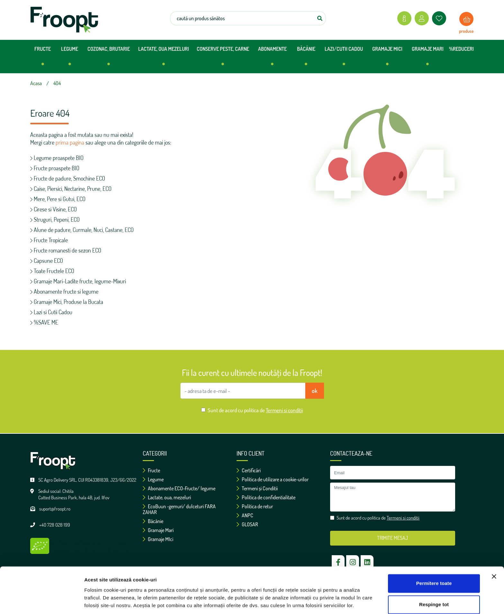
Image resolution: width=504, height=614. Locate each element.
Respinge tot (434, 582)
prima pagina (70, 142)
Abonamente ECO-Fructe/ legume (179, 488)
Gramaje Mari (158, 530)
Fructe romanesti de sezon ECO (65, 250)
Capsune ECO (46, 260)
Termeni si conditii (284, 410)
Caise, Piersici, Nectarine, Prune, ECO (71, 188)
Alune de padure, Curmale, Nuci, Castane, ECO (82, 229)
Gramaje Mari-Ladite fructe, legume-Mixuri (78, 281)
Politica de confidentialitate (266, 497)
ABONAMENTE (272, 59)
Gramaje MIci (158, 539)
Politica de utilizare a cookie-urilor (273, 479)
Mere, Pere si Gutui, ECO (58, 198)
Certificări (249, 470)
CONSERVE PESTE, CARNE (223, 59)
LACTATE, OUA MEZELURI (163, 59)
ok (315, 390)
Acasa (36, 83)
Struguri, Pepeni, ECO (55, 219)
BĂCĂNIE (306, 59)
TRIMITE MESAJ (392, 538)
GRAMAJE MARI (428, 59)
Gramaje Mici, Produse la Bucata (66, 301)
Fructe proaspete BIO (54, 168)
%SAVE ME (44, 322)
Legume (153, 479)
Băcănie (153, 521)
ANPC (245, 515)
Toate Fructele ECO (52, 270)
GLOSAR (247, 524)
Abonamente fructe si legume (64, 291)
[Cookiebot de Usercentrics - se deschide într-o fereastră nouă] (42, 601)
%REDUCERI (461, 49)
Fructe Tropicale (49, 240)
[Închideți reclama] (494, 555)
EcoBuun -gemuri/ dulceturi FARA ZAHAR (179, 509)
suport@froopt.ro (54, 509)
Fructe (151, 470)
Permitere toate (434, 562)
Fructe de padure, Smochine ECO (67, 178)
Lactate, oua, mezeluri (167, 497)
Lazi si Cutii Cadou (51, 312)
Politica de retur (255, 506)
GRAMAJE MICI (387, 59)
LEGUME (69, 59)
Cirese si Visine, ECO (53, 209)
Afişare (92, 601)
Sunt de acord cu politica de (255, 410)
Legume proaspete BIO (57, 157)
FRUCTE (42, 59)
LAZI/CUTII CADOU (344, 59)
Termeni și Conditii (257, 488)
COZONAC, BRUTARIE (108, 59)
